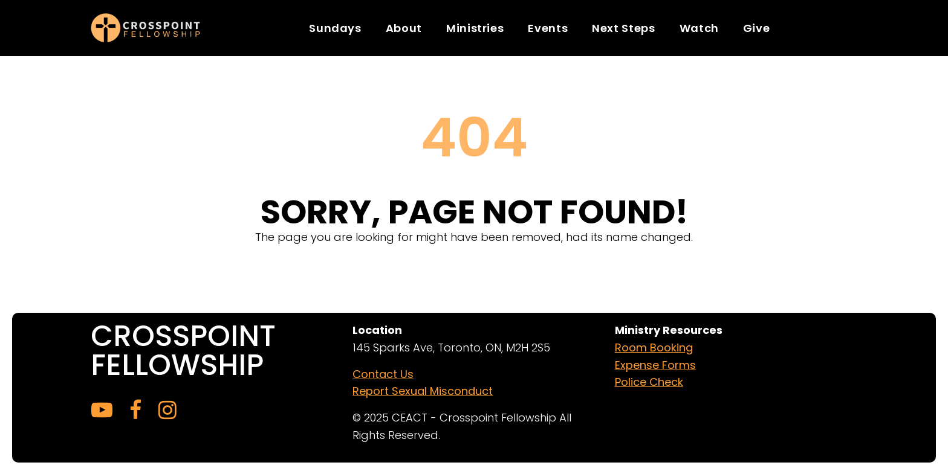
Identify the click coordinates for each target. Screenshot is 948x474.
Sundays (335, 28)
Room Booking (654, 346)
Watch (699, 28)
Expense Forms (655, 364)
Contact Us (383, 373)
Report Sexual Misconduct (422, 391)
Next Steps (623, 28)
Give (756, 28)
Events (548, 28)
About (404, 28)
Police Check (649, 381)
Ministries (475, 28)
